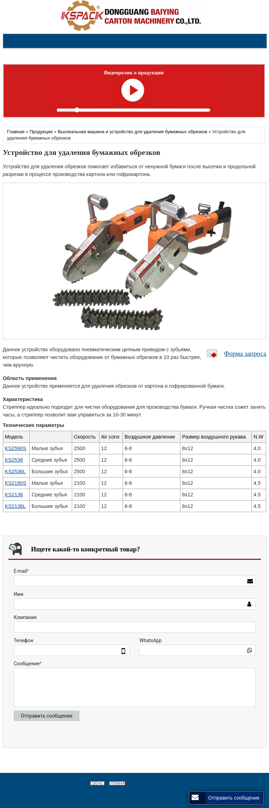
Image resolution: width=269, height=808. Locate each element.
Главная (16, 131)
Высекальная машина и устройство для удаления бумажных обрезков (132, 131)
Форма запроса (245, 353)
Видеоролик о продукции (134, 72)
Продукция (41, 131)
